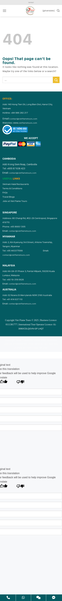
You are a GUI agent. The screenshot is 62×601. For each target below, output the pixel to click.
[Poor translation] (20, 383)
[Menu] (4, 11)
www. (25, 122)
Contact (31, 2)
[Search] (58, 10)
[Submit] (56, 80)
